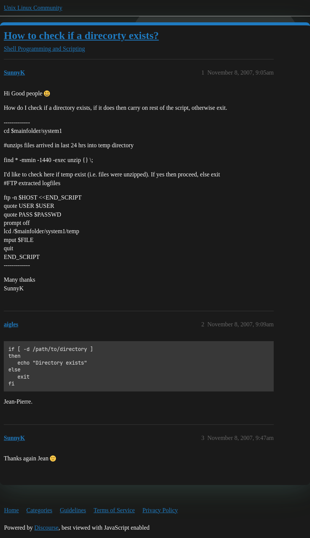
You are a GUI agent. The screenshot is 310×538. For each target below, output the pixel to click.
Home (11, 510)
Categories (39, 510)
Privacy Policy (160, 510)
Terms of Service (114, 510)
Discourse (46, 527)
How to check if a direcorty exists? (81, 35)
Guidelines (73, 510)
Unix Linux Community (33, 8)
